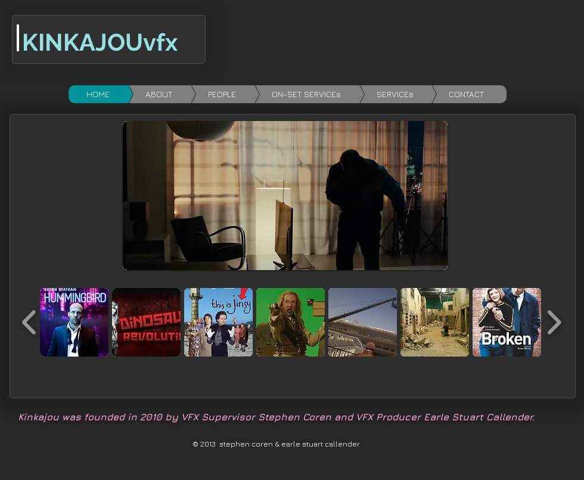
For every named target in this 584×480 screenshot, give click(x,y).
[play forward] (553, 322)
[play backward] (29, 322)
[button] (74, 322)
